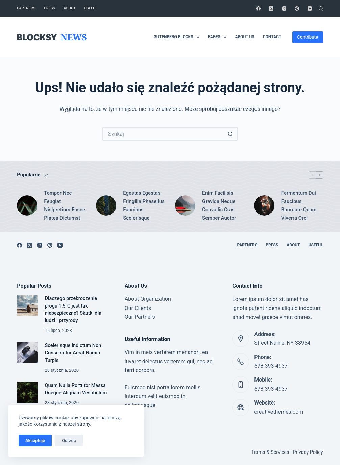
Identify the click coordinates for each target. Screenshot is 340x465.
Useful (90, 8)
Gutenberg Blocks (178, 37)
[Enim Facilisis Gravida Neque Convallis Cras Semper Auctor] (185, 205)
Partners (26, 8)
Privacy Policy (308, 452)
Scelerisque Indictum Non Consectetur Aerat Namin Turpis (73, 353)
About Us (244, 36)
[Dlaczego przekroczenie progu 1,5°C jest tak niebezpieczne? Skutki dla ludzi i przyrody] (27, 305)
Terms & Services (270, 452)
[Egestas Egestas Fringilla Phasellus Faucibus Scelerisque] (106, 205)
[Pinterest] (297, 8)
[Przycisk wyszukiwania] (231, 134)
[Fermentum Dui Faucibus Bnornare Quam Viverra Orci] (264, 205)
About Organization (148, 299)
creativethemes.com (278, 412)
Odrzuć (69, 440)
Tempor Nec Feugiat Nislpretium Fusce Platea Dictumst (64, 205)
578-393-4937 (271, 366)
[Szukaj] (321, 8)
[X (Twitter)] (271, 8)
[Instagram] (284, 8)
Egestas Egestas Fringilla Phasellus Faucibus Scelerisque (144, 205)
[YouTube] (310, 8)
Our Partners (140, 317)
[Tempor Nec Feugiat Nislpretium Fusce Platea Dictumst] (27, 205)
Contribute (307, 37)
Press (49, 8)
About (70, 8)
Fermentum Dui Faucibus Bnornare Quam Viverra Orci (299, 205)
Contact (272, 36)
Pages (218, 37)
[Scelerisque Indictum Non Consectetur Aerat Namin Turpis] (27, 352)
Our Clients (138, 308)
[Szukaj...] (163, 134)
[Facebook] (258, 8)
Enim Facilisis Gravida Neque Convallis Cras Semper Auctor (219, 205)
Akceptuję (35, 440)
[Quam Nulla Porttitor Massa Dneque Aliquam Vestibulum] (27, 392)
